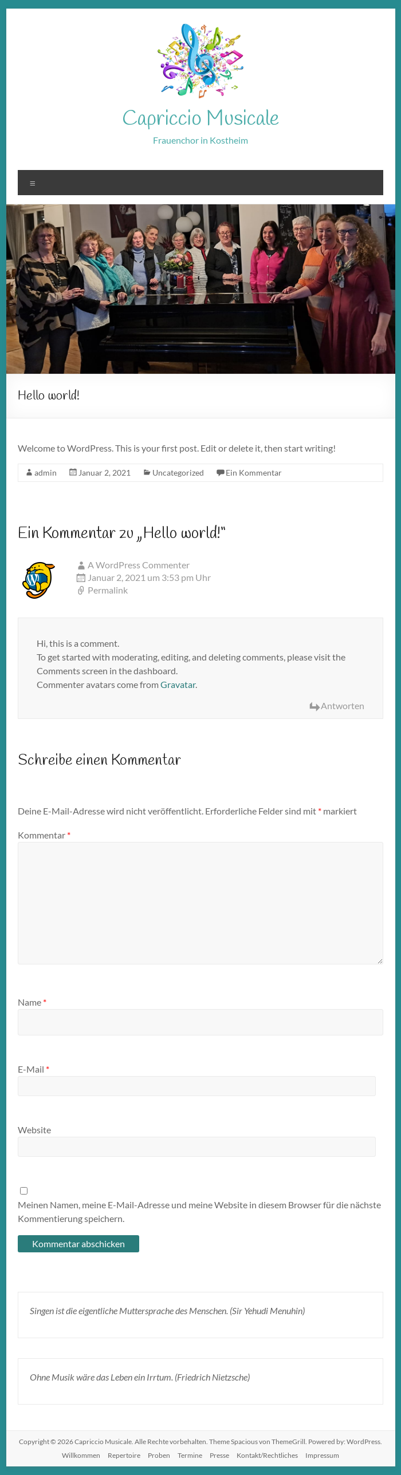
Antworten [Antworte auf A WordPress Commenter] (342, 705)
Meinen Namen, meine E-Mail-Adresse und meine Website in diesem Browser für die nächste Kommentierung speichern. (199, 1211)
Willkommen (81, 1455)
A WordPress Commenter (139, 564)
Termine (190, 1455)
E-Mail (33, 1068)
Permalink (108, 589)
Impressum (322, 1455)
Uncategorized (178, 472)
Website (34, 1129)
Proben (159, 1455)
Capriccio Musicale (200, 119)
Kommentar (44, 834)
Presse (219, 1455)
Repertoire (124, 1455)
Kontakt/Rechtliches (267, 1455)
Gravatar (177, 684)
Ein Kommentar (254, 472)
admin (45, 472)
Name (32, 1001)
